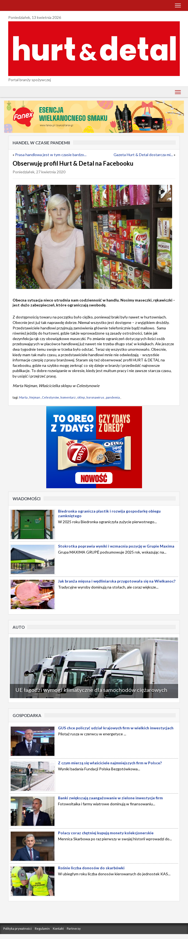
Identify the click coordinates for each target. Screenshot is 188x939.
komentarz (68, 397)
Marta (23, 397)
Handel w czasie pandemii (41, 142)
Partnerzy (74, 928)
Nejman (34, 397)
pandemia (113, 397)
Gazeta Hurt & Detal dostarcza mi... (143, 154)
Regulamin (42, 928)
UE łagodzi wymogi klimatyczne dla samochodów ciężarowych (91, 689)
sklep (81, 397)
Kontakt (58, 928)
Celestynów (50, 397)
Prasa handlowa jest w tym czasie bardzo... (50, 154)
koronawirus (95, 397)
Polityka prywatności (17, 928)
